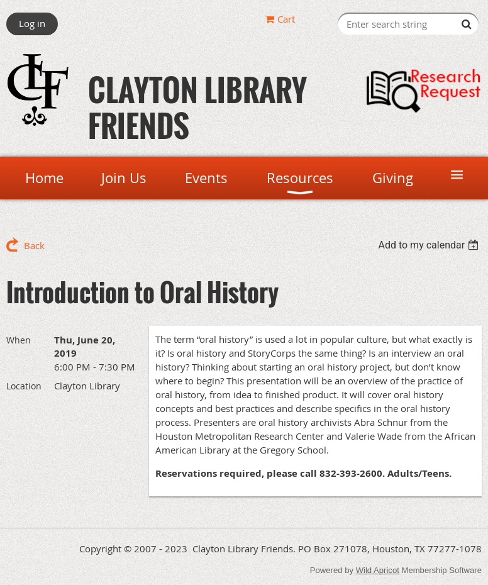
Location (24, 386)
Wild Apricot (377, 570)
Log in (32, 23)
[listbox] (430, 245)
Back (34, 245)
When (18, 340)
